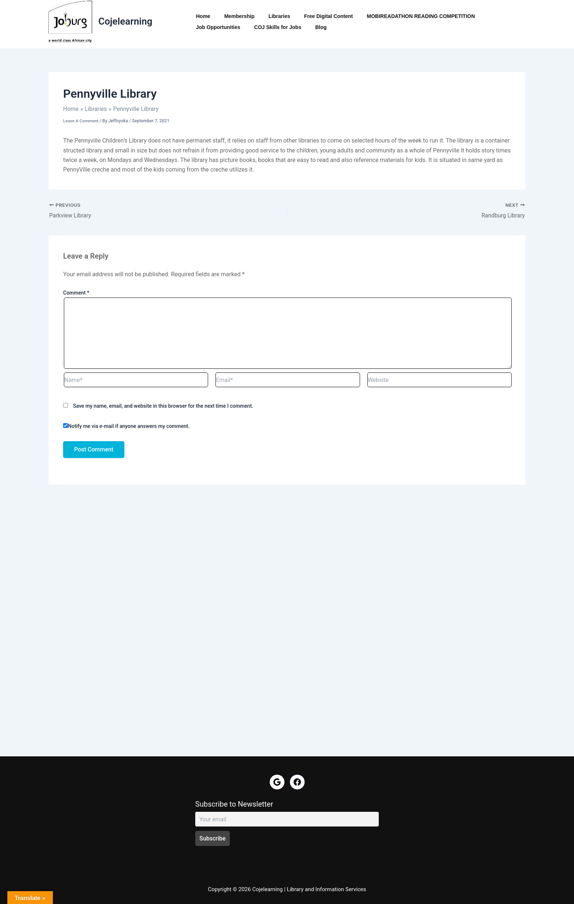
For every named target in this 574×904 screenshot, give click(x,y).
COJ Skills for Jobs (217, 27)
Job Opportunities (491, 16)
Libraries (270, 16)
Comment (76, 293)
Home (201, 16)
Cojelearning (125, 21)
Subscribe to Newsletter (234, 804)
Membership (234, 16)
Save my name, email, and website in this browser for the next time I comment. (163, 406)
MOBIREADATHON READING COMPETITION (404, 16)
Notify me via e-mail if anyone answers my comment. (126, 426)
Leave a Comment (81, 120)
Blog (257, 27)
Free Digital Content (315, 16)
